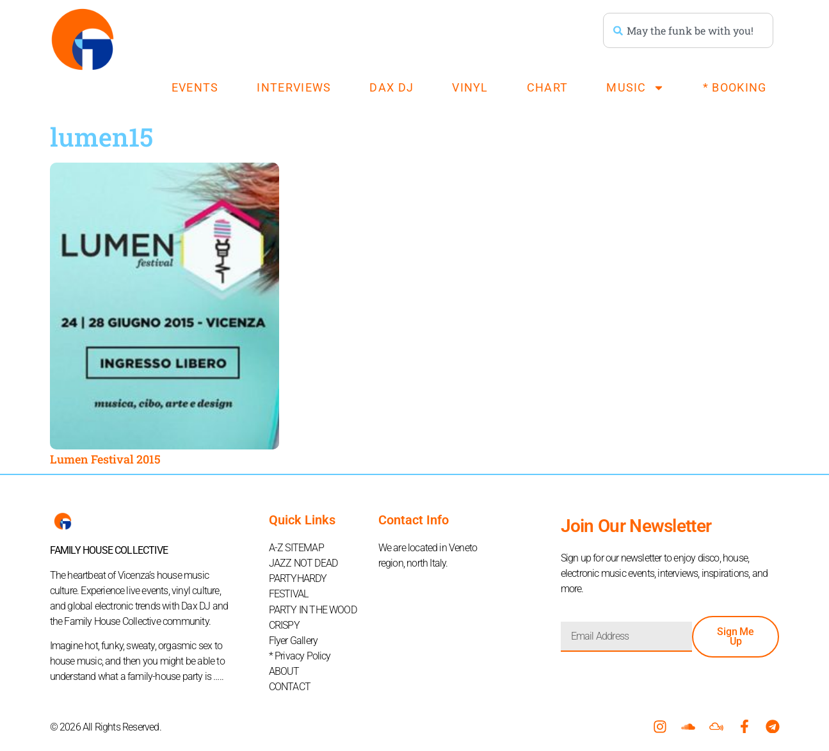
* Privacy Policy (300, 655)
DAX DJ (391, 87)
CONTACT (289, 686)
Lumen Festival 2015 (105, 459)
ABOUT (284, 671)
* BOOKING (735, 87)
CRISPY (284, 624)
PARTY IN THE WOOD (313, 609)
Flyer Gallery (293, 640)
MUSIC (635, 87)
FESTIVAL (289, 594)
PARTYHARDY (298, 578)
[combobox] (688, 30)
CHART (547, 87)
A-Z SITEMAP (296, 548)
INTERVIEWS (294, 87)
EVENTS (195, 87)
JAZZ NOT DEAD (303, 563)
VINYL (470, 87)
